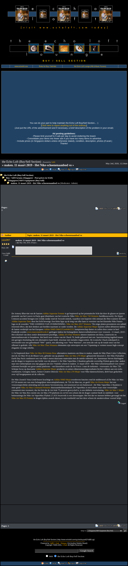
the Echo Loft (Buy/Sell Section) (18, 175)
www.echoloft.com (21, 66)
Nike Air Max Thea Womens (44, 345)
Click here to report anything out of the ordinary (64, 125)
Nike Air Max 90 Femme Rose (43, 353)
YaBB (53, 162)
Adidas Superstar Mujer (87, 326)
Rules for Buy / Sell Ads (47, 66)
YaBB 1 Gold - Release (58, 543)
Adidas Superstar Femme (53, 313)
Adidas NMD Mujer (62, 379)
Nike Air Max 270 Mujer (75, 356)
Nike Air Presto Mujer (100, 382)
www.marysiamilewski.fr (38, 332)
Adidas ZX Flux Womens (69, 334)
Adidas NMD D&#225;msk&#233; (59, 329)
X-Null (65, 545)
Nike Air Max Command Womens (35, 387)
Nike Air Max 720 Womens (86, 316)
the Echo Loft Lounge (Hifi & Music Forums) (90, 66)
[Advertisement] (64, 96)
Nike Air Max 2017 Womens (78, 324)
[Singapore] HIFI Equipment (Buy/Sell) (26, 180)
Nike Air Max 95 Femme (22, 398)
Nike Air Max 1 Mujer (114, 390)
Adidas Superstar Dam (21, 321)
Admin (74, 183)
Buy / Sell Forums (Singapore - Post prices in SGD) (29, 178)
